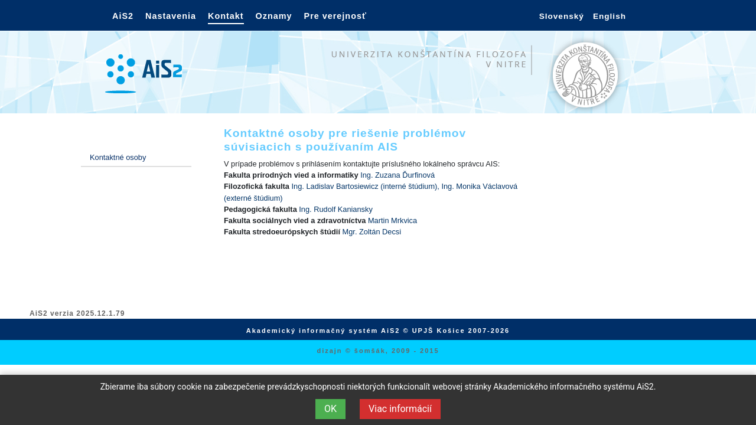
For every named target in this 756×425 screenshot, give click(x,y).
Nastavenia (170, 16)
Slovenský (561, 16)
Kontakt (226, 16)
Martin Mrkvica (392, 220)
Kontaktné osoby (118, 157)
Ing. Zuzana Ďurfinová (397, 175)
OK (330, 408)
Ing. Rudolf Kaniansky (336, 209)
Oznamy (274, 16)
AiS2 (122, 16)
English (609, 16)
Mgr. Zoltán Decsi (372, 231)
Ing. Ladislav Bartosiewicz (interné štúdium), (367, 186)
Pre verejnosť (335, 16)
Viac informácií (400, 408)
